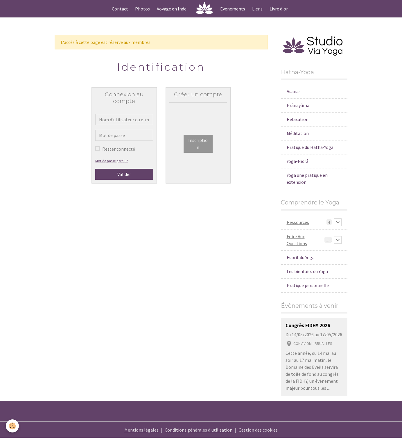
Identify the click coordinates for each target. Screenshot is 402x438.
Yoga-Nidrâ (297, 161)
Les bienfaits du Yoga (307, 271)
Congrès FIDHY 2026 (308, 325)
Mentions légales (141, 430)
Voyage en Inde (171, 9)
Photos (142, 9)
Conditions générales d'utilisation (198, 430)
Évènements (232, 9)
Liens (257, 9)
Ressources (298, 222)
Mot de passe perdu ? (111, 161)
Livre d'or (279, 9)
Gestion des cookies (258, 430)
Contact (120, 9)
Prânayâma (298, 105)
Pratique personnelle (308, 285)
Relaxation (297, 119)
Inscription (198, 143)
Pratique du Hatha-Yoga (310, 147)
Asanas (294, 91)
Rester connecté (118, 149)
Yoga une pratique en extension (307, 178)
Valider (124, 174)
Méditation (298, 133)
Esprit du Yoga (301, 257)
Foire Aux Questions (297, 240)
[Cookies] (12, 425)
